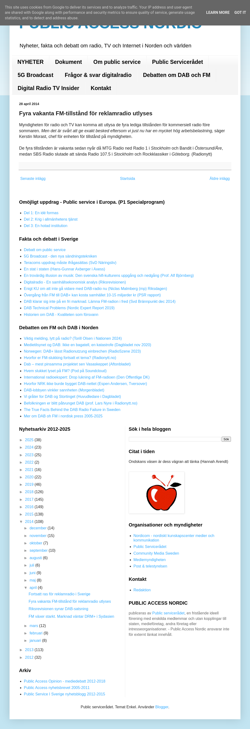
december (39, 528)
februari (37, 633)
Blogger (161, 707)
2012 (30, 657)
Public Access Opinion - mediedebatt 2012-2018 (64, 681)
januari (36, 640)
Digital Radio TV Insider (48, 88)
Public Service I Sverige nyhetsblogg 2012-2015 (64, 694)
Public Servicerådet (177, 62)
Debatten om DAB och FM (176, 75)
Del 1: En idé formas (41, 213)
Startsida (127, 179)
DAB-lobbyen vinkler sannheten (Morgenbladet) (64, 390)
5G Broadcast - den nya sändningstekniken (60, 256)
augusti (36, 558)
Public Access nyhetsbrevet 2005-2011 (57, 688)
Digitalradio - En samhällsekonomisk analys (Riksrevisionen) (75, 282)
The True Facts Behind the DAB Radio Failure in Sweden (72, 410)
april (34, 588)
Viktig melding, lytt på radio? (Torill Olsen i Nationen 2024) (73, 338)
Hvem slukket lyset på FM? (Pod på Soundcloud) (65, 371)
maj (33, 580)
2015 (30, 514)
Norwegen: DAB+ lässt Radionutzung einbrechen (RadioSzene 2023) (82, 351)
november (39, 536)
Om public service (117, 62)
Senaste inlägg (33, 179)
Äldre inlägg (220, 179)
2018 (30, 492)
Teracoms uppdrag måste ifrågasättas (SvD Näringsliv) (70, 263)
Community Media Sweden (156, 553)
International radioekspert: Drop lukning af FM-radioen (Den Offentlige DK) (87, 377)
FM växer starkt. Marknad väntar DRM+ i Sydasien (71, 616)
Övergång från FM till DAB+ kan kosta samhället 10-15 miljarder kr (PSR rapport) (92, 295)
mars (34, 626)
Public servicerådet (168, 613)
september (39, 550)
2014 (30, 522)
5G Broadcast (35, 75)
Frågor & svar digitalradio (98, 75)
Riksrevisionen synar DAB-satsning (58, 609)
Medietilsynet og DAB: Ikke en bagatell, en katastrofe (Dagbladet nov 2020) (87, 345)
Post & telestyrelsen (150, 566)
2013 (30, 650)
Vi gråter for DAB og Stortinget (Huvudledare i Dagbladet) (72, 397)
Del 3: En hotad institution (45, 226)
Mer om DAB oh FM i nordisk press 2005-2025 (63, 416)
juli (32, 565)
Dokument (68, 62)
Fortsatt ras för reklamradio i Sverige (59, 594)
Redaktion (142, 590)
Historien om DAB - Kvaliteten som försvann (61, 315)
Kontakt (101, 88)
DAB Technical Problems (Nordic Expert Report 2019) (69, 308)
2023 (30, 455)
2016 (30, 507)
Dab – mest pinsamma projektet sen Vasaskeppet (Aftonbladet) (77, 364)
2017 (30, 499)
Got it (240, 12)
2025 (30, 440)
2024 (30, 447)
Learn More (217, 12)
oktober (36, 543)
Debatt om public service (45, 250)
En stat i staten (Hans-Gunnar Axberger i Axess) (64, 269)
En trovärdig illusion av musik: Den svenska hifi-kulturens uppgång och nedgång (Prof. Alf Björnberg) (109, 275)
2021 (30, 470)
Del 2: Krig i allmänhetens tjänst (51, 219)
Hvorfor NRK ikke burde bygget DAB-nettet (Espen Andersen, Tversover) (85, 384)
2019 (30, 484)
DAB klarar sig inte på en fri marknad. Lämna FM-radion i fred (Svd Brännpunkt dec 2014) (100, 301)
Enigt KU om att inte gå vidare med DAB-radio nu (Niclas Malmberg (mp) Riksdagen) (95, 289)
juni (33, 573)
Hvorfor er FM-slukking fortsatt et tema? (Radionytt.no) (70, 358)
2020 (30, 477)
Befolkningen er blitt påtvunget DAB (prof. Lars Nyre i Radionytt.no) (80, 403)
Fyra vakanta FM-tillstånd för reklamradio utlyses (70, 601)
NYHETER (30, 62)
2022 (30, 462)
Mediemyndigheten (150, 560)
